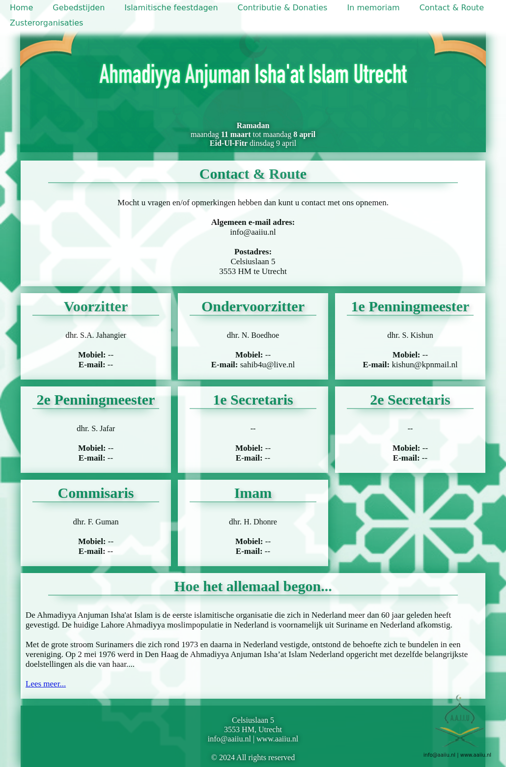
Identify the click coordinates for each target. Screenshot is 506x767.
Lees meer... (46, 683)
